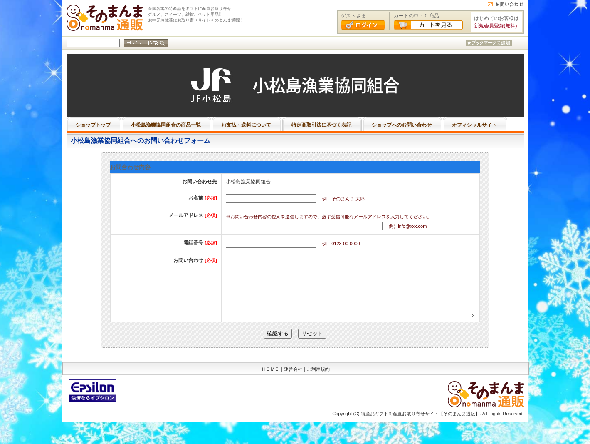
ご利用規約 (318, 381)
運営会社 (293, 381)
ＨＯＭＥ (270, 381)
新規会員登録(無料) (495, 26)
